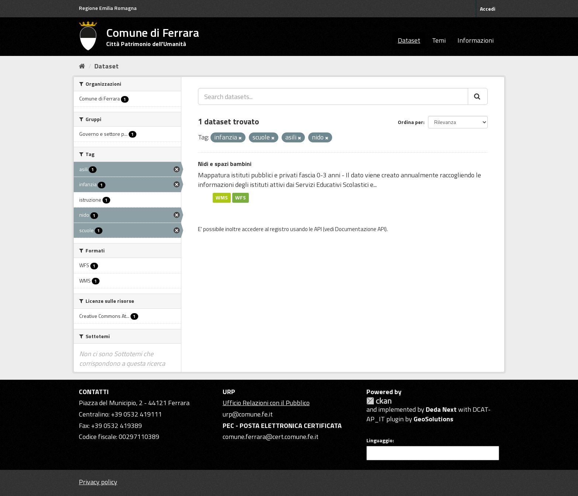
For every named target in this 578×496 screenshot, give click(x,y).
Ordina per (410, 122)
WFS (240, 197)
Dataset (409, 40)
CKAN (378, 401)
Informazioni (475, 40)
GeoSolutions (433, 419)
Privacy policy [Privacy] (98, 482)
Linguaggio (379, 440)
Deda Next (441, 409)
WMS (222, 197)
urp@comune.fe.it (248, 414)
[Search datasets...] (333, 96)
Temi (439, 40)
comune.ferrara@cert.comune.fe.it (270, 437)
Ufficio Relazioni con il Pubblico (266, 403)
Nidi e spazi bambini (224, 163)
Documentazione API (360, 229)
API (318, 229)
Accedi (487, 9)
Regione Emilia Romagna (108, 8)
